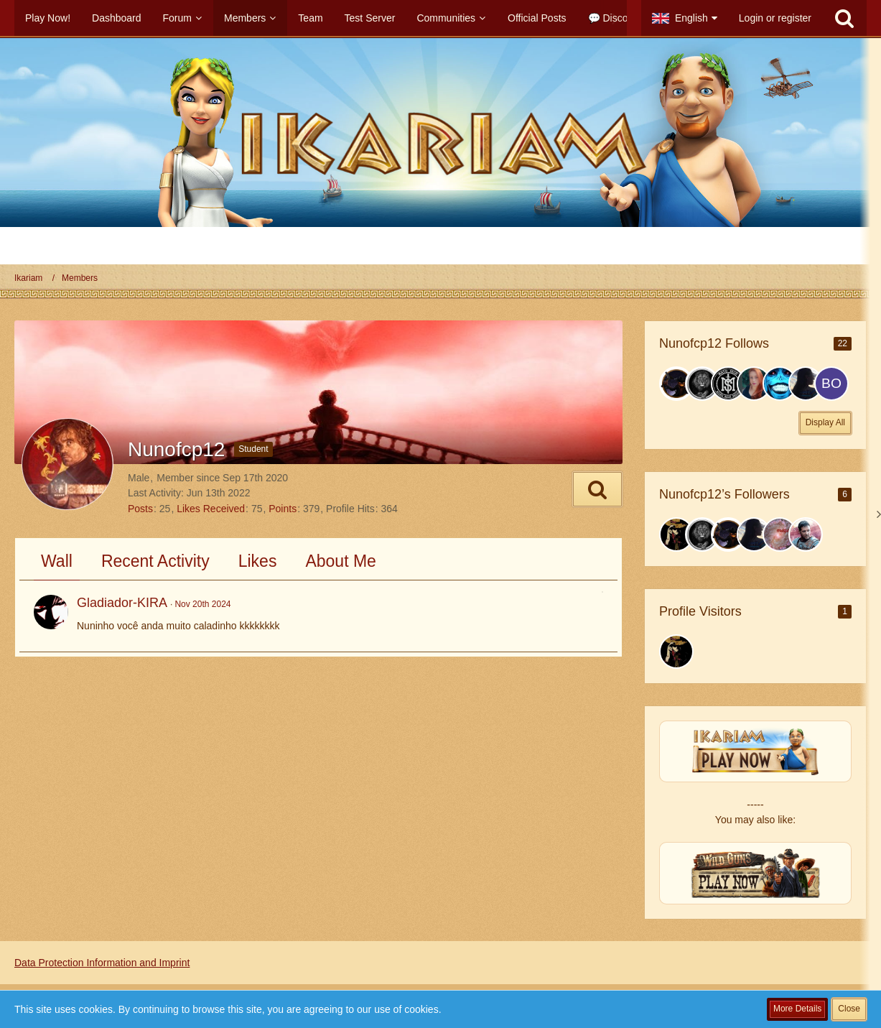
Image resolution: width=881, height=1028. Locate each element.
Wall (57, 561)
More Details (797, 1009)
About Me (340, 561)
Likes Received (211, 508)
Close (849, 1009)
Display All (825, 422)
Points (283, 508)
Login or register (775, 18)
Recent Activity (155, 561)
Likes (257, 561)
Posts (140, 508)
